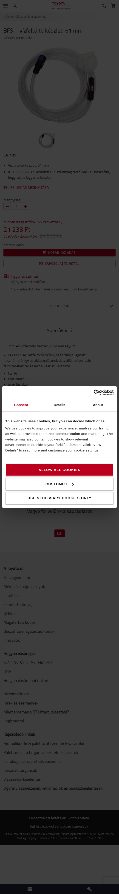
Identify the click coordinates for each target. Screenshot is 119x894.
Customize (59, 484)
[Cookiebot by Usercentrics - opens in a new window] (94, 392)
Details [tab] (59, 405)
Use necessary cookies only (59, 498)
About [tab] (98, 405)
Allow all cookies (59, 470)
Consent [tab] (21, 405)
